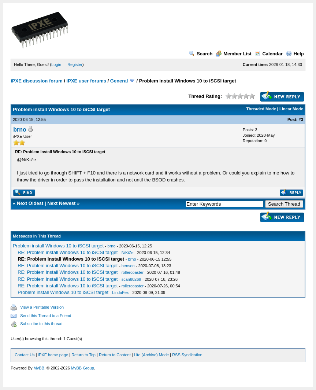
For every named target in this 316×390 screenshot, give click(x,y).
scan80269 (131, 279)
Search (200, 53)
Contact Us (24, 355)
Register (74, 64)
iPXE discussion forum (37, 81)
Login (56, 64)
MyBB (39, 368)
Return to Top (83, 355)
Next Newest (61, 203)
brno (19, 129)
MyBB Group (82, 368)
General (119, 81)
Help (295, 53)
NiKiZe (128, 252)
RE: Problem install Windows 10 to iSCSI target (68, 252)
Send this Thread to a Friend (45, 315)
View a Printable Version (42, 307)
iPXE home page (53, 355)
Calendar (268, 53)
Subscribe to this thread (41, 323)
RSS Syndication (187, 355)
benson (128, 266)
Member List (234, 53)
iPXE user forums (86, 81)
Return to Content (115, 355)
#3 (301, 119)
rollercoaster (133, 272)
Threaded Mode (261, 109)
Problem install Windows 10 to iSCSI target (58, 246)
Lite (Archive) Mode (151, 355)
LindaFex (120, 292)
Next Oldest (30, 203)
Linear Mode (291, 109)
